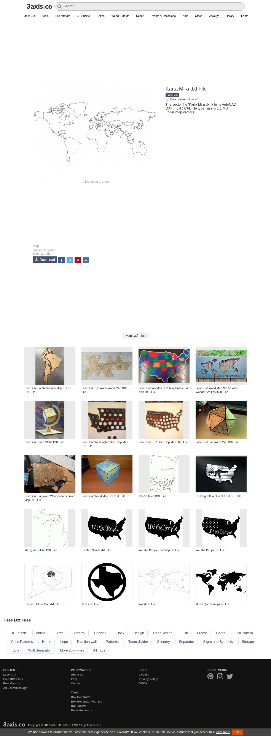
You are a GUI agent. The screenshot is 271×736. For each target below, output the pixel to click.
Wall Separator (39, 650)
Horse (46, 642)
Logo (64, 642)
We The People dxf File (210, 550)
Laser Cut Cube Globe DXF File (44, 442)
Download (45, 260)
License (144, 674)
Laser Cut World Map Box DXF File (103, 496)
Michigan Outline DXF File (40, 550)
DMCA (143, 683)
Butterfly (78, 633)
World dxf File (147, 604)
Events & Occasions (163, 15)
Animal (41, 633)
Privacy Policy (148, 679)
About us (77, 674)
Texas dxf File (90, 604)
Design (138, 633)
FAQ (74, 679)
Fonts (244, 15)
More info (193, 99)
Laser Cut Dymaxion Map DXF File (217, 442)
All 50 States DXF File (152, 496)
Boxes (101, 15)
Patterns (112, 642)
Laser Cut (29, 15)
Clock (120, 633)
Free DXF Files (13, 679)
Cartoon (100, 633)
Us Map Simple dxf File (95, 550)
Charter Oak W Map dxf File (41, 604)
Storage (248, 642)
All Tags (99, 650)
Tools (45, 15)
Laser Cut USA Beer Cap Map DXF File (163, 442)
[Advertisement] (135, 54)
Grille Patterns (22, 642)
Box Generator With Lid (86, 701)
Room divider (138, 642)
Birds (59, 633)
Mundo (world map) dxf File (213, 604)
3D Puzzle (83, 15)
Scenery (163, 642)
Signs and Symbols (218, 642)
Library (230, 15)
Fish (185, 633)
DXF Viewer (78, 705)
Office (198, 15)
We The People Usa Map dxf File (159, 550)
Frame (202, 633)
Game (221, 633)
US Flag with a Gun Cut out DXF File (218, 496)
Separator (186, 642)
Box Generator (81, 697)
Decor (140, 15)
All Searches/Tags (15, 688)
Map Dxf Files (135, 335)
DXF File (172, 95)
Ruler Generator (81, 710)
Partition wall (87, 642)
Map (36, 246)
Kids (185, 15)
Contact (76, 683)
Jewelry (214, 15)
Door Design (162, 633)
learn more (223, 732)
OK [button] (238, 732)
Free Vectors (11, 683)
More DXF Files (72, 650)
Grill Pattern (244, 633)
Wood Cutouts (120, 15)
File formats (62, 15)
